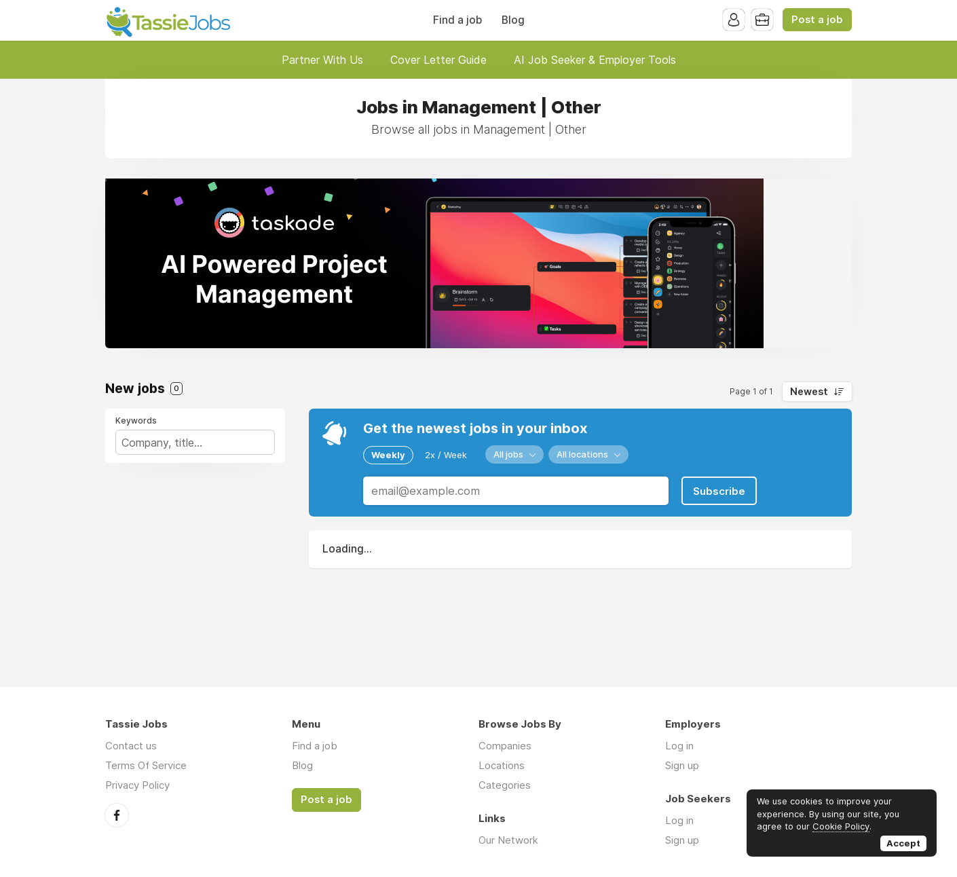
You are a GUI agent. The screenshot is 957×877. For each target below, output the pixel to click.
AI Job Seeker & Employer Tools (595, 60)
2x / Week (446, 454)
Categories (504, 785)
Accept (903, 843)
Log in (679, 745)
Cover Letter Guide (438, 60)
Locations (501, 765)
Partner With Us (322, 60)
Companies (504, 745)
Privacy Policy (137, 785)
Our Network (508, 840)
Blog (513, 20)
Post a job (817, 20)
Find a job (457, 20)
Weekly (388, 454)
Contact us (131, 745)
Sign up (682, 765)
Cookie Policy (840, 826)
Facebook (116, 815)
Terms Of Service (146, 765)
